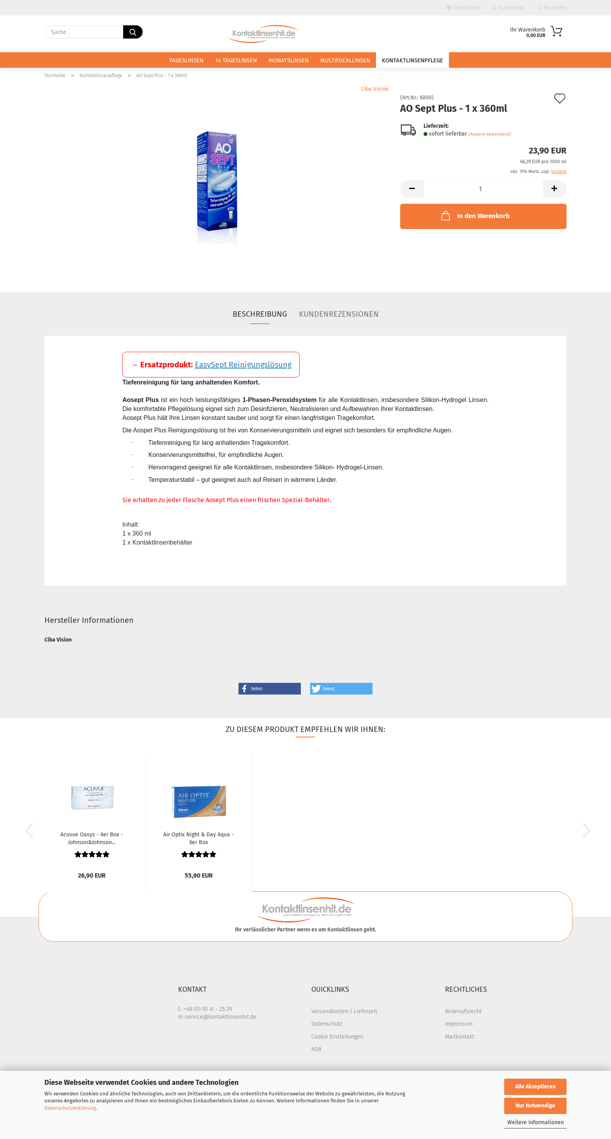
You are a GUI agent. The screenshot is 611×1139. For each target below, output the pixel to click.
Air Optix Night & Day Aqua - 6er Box (198, 838)
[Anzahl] (483, 189)
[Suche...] (133, 32)
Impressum (459, 1024)
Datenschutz (326, 1024)
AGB (316, 1049)
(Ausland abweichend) (489, 134)
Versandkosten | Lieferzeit (344, 1011)
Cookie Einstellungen (337, 1036)
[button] (412, 189)
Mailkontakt (459, 1036)
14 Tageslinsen (236, 60)
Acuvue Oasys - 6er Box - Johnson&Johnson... (91, 838)
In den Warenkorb (475, 215)
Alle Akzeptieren (535, 1086)
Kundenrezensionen (339, 314)
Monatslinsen (288, 60)
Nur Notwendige (535, 1105)
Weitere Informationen (535, 1122)
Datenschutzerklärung (70, 1108)
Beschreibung (260, 314)
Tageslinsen (186, 60)
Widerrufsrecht (463, 1011)
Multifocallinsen (345, 60)
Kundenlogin (508, 8)
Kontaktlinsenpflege (412, 60)
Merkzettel (552, 8)
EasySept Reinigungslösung (243, 364)
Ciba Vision (374, 89)
